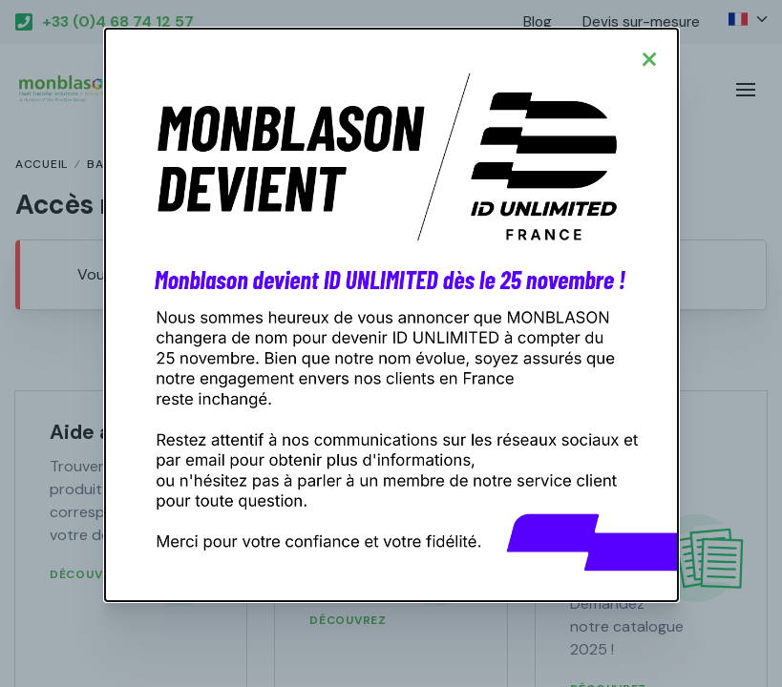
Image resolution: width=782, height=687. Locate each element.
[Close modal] (649, 57)
